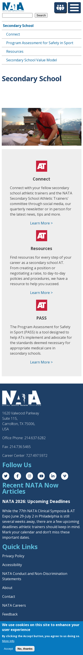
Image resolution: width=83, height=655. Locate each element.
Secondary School (18, 25)
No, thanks (25, 648)
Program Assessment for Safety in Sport (39, 42)
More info (8, 641)
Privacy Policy (13, 555)
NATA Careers (14, 605)
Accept (8, 648)
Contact (8, 596)
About (7, 587)
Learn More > (41, 223)
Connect (13, 34)
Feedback (10, 614)
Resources (14, 51)
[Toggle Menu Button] (74, 7)
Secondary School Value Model (31, 60)
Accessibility (12, 564)
